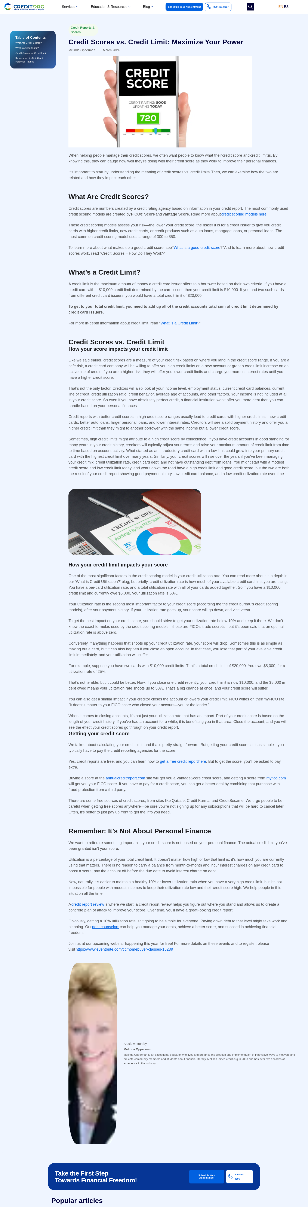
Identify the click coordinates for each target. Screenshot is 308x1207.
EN (280, 7)
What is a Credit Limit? (179, 323)
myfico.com (276, 778)
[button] (69, 7)
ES (286, 7)
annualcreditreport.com (125, 778)
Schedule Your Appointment (184, 7)
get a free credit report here (183, 761)
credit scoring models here (244, 214)
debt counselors (105, 927)
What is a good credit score (197, 247)
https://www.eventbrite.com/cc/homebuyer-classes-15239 (124, 949)
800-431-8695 (239, 1176)
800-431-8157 (221, 7)
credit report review (87, 904)
